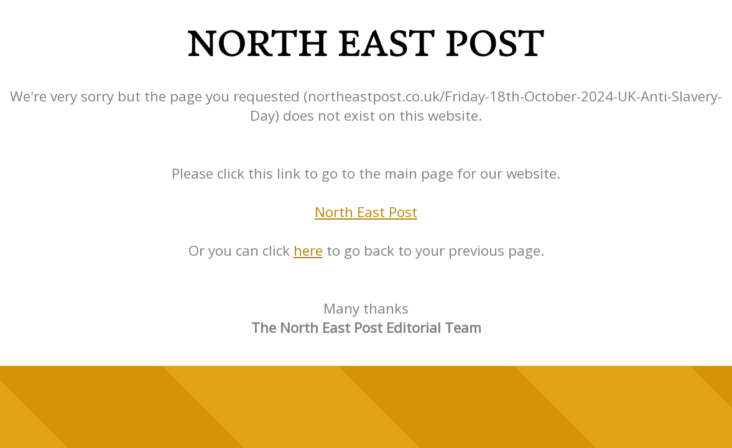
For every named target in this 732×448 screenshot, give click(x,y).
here (308, 250)
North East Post (366, 212)
